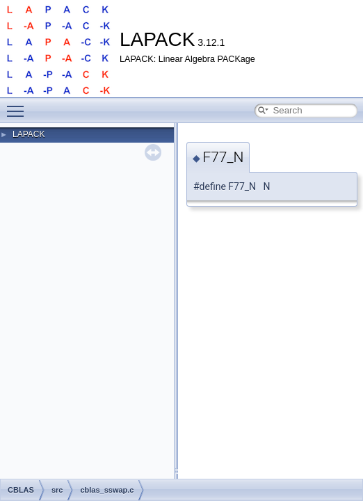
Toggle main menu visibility (19, 105)
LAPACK (29, 134)
